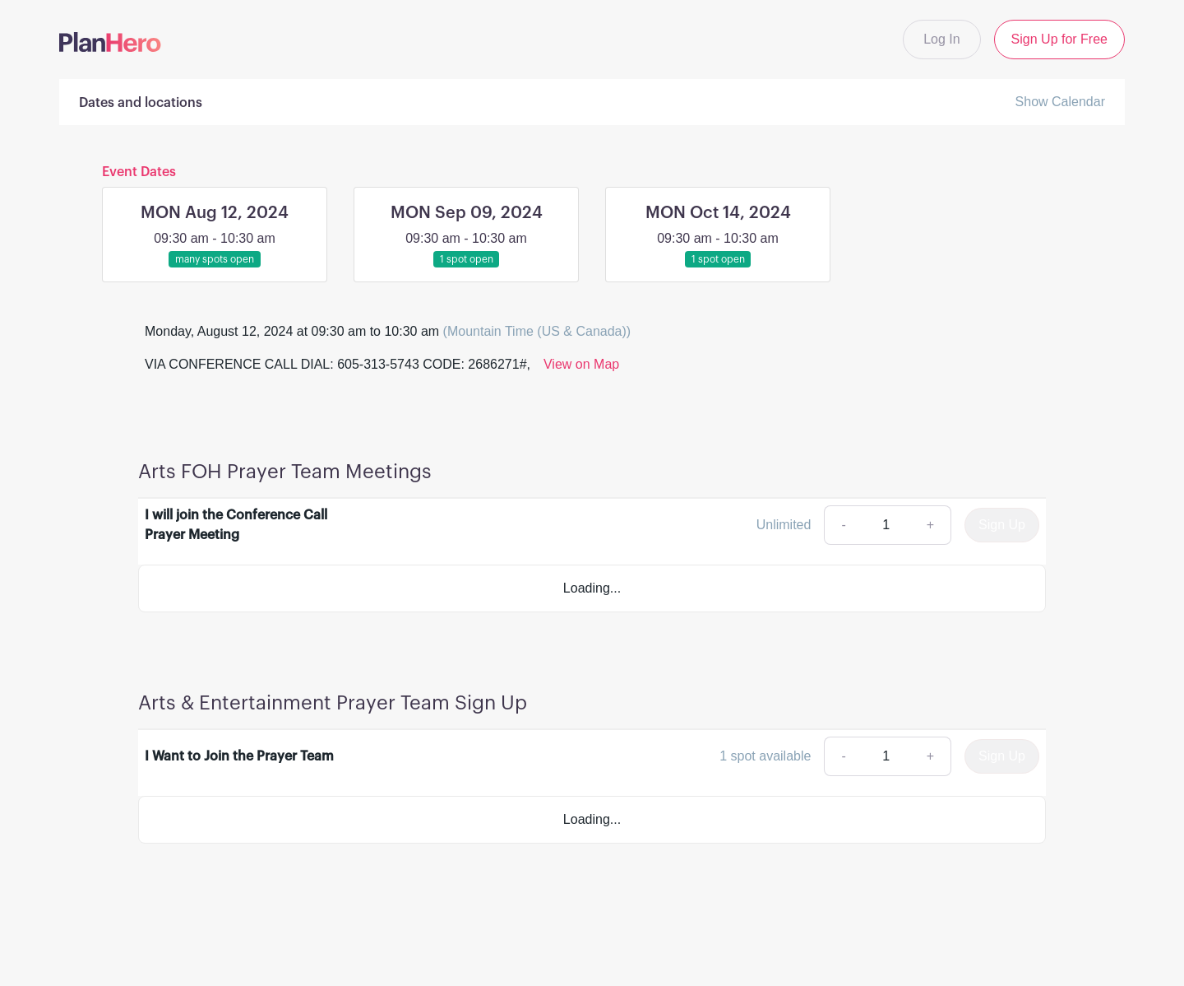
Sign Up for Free (1059, 39)
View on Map (581, 364)
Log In (941, 39)
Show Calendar (1060, 102)
